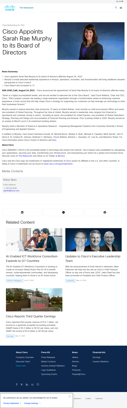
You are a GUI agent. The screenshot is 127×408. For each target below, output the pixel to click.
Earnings (96, 357)
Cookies (88, 398)
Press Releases (48, 357)
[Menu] (121, 7)
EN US (119, 1)
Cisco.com (21, 366)
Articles (75, 362)
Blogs (74, 366)
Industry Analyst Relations (53, 366)
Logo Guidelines (48, 370)
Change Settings (31, 403)
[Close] (69, 396)
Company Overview (25, 357)
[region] (36, 400)
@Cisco (61, 156)
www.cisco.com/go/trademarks (58, 164)
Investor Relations (101, 362)
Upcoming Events (49, 374)
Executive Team (23, 362)
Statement (77, 398)
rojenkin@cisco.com (11, 191)
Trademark (99, 398)
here (54, 140)
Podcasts (76, 370)
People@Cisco (78, 374)
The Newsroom (26, 8)
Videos (75, 357)
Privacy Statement (11, 403)
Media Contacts (48, 362)
